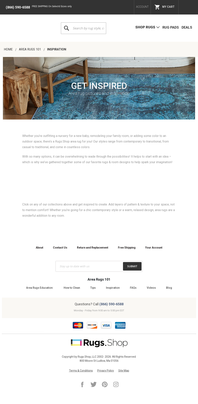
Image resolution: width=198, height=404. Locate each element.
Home (8, 49)
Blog (169, 287)
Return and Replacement (92, 247)
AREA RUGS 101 (30, 49)
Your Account (153, 247)
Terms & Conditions (81, 370)
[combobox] (83, 28)
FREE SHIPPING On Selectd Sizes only (52, 6)
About (39, 247)
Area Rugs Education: (39, 287)
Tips (93, 287)
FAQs (133, 287)
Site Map (123, 370)
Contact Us (60, 247)
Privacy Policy (105, 370)
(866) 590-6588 (18, 7)
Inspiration (113, 287)
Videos (151, 287)
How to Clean (72, 287)
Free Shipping (127, 247)
